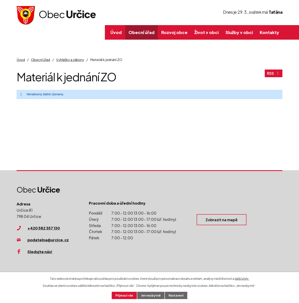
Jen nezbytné (151, 295)
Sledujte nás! (39, 251)
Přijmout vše (124, 295)
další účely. (242, 278)
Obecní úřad (141, 32)
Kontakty (269, 32)
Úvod (116, 32)
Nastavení (176, 295)
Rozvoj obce (174, 32)
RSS (273, 74)
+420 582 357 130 (43, 228)
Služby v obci (239, 32)
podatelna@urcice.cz (48, 239)
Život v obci (206, 32)
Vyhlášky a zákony (70, 59)
